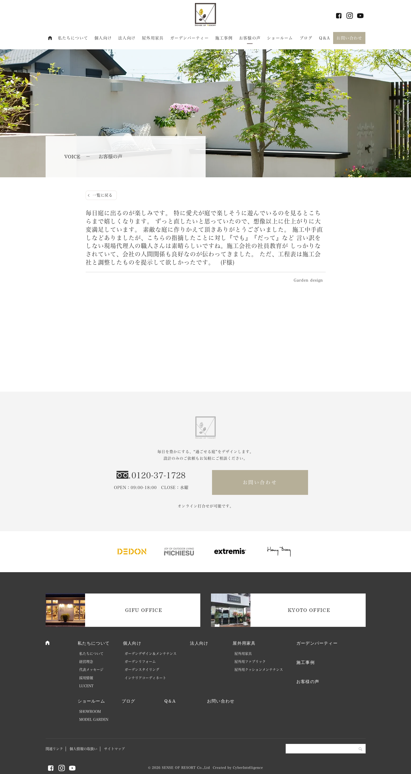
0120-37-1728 (158, 475)
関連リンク (54, 749)
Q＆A (324, 38)
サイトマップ (114, 749)
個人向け (103, 38)
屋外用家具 (152, 38)
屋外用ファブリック (250, 661)
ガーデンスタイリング (142, 669)
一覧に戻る (103, 195)
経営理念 (86, 661)
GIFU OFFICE (143, 610)
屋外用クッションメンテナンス (258, 669)
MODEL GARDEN (93, 719)
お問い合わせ (349, 38)
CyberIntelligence (248, 767)
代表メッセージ (91, 669)
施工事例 (224, 38)
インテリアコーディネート (145, 678)
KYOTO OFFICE (309, 610)
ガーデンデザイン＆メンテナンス (151, 653)
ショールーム (280, 38)
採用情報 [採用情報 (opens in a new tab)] (86, 678)
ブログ (306, 38)
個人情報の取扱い (83, 749)
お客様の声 (250, 38)
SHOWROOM (90, 711)
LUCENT (86, 686)
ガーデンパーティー (189, 38)
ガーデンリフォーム (140, 661)
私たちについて (73, 38)
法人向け (126, 38)
